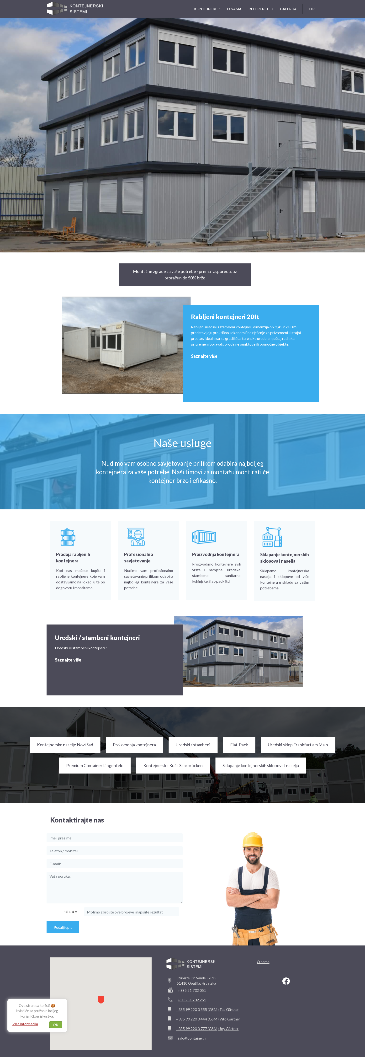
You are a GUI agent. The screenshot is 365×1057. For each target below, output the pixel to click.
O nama (234, 9)
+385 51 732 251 (192, 1000)
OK (55, 1025)
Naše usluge (182, 442)
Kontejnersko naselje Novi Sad (65, 744)
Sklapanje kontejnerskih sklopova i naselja (260, 765)
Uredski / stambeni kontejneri (97, 637)
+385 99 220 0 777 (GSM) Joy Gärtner (207, 1028)
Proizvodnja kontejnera (134, 744)
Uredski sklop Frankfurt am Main (298, 744)
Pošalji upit (63, 927)
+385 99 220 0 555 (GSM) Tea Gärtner (207, 1009)
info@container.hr (192, 1038)
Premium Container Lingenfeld (94, 765)
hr (312, 8)
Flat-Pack (239, 744)
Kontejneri (207, 9)
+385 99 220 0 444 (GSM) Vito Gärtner (208, 1019)
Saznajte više (204, 356)
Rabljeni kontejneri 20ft (225, 316)
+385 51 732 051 (192, 990)
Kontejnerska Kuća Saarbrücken (173, 765)
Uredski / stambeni (193, 744)
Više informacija (25, 1024)
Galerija (288, 9)
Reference (261, 9)
